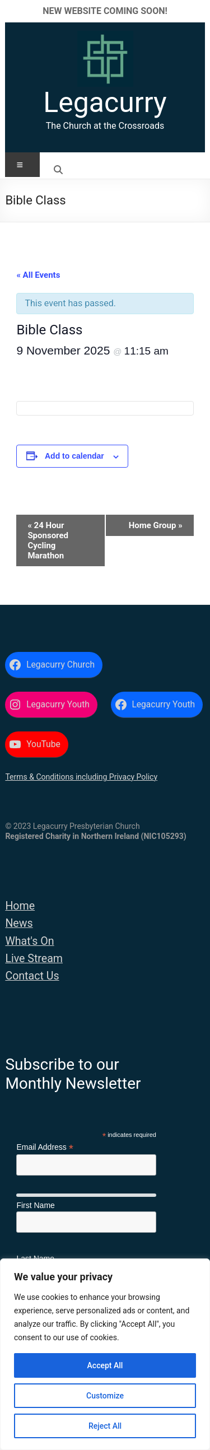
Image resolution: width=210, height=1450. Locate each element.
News (18, 923)
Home (20, 905)
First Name (35, 1205)
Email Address (44, 1147)
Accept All (105, 1365)
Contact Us (32, 975)
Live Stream (34, 958)
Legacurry (104, 102)
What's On (29, 941)
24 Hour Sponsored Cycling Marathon (47, 540)
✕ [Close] (198, 11)
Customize (105, 1395)
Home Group (156, 525)
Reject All (105, 1425)
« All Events (38, 275)
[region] (105, 1354)
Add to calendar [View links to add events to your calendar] (74, 455)
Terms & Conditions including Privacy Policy (81, 776)
